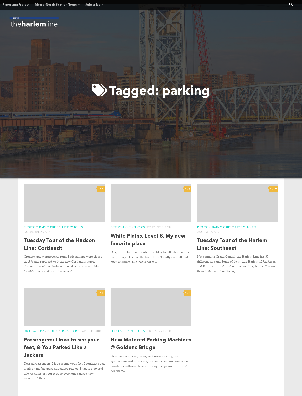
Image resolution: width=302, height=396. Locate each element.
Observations (121, 227)
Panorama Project (16, 4)
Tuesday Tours (71, 227)
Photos (29, 227)
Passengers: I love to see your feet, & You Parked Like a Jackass (61, 348)
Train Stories (47, 227)
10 (273, 188)
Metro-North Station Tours (56, 4)
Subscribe (92, 4)
